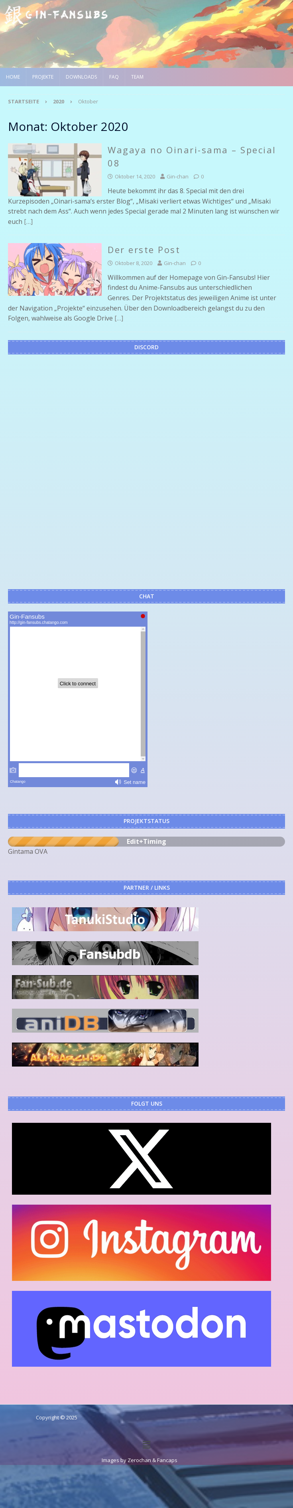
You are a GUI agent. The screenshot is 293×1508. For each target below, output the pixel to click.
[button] (146, 1444)
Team (137, 76)
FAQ (114, 76)
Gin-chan (178, 176)
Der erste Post (144, 249)
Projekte (42, 76)
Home (13, 76)
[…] (28, 221)
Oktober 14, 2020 (135, 176)
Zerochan (139, 1460)
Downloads (81, 76)
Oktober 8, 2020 (133, 263)
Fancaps (167, 1460)
